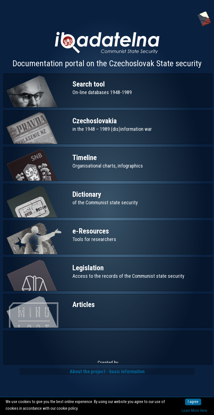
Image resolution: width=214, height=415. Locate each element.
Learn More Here (194, 410)
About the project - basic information (107, 371)
